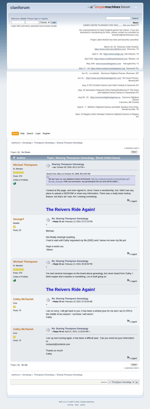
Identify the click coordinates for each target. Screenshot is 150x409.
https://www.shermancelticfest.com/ (110, 49)
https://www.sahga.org (113, 54)
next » (136, 148)
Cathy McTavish (23, 299)
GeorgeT (18, 219)
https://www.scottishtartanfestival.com (110, 59)
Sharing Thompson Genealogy (68, 164)
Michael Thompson (25, 164)
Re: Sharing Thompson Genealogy (70, 218)
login (36, 19)
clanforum (20, 7)
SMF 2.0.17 (63, 402)
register (44, 19)
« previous (128, 148)
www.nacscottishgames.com (108, 64)
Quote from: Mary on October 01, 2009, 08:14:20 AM (68, 174)
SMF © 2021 (74, 402)
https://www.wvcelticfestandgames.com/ (103, 78)
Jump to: (104, 382)
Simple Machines (87, 402)
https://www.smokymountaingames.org (108, 68)
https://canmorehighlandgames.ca (105, 97)
